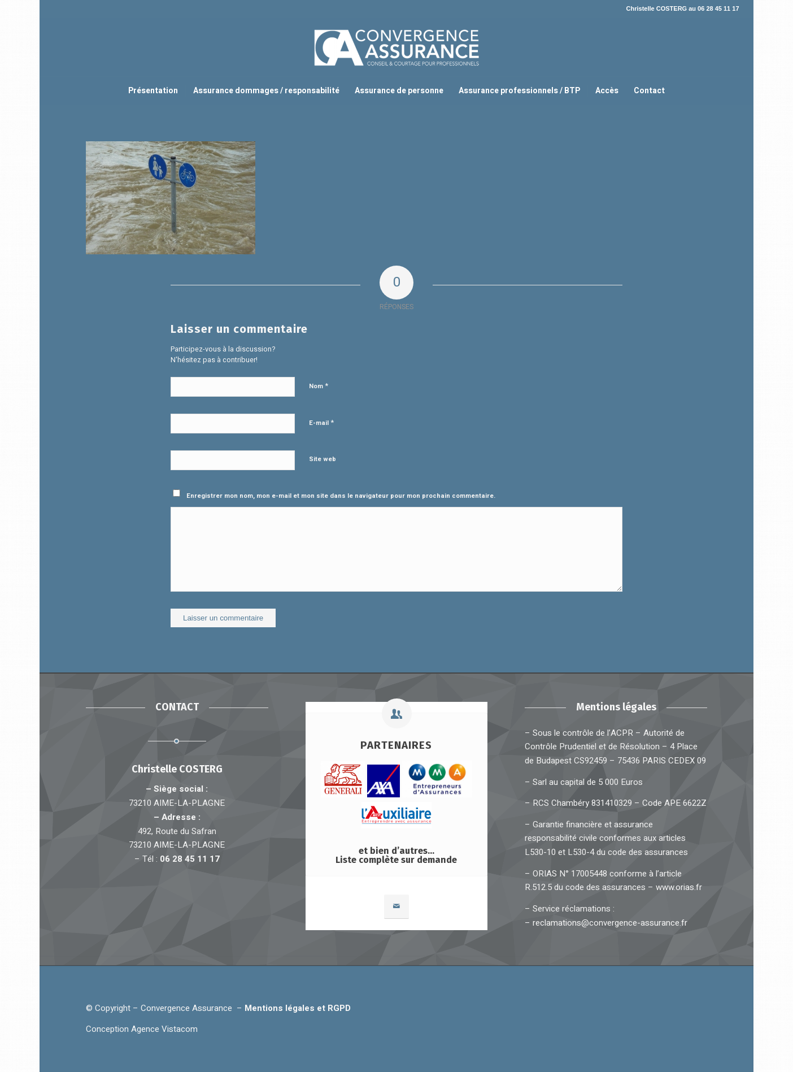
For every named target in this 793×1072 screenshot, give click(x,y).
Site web (322, 459)
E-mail (321, 422)
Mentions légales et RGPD (300, 1008)
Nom (318, 385)
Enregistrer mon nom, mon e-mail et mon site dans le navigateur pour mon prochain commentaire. (340, 496)
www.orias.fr (679, 887)
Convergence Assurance (186, 1008)
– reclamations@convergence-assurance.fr (606, 923)
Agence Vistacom (164, 1029)
